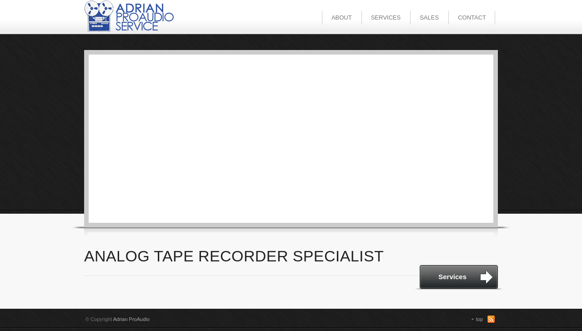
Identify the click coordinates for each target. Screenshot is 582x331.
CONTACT (472, 17)
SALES (429, 17)
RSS (491, 319)
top (479, 319)
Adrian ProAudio (131, 319)
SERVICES (386, 17)
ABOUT (341, 17)
